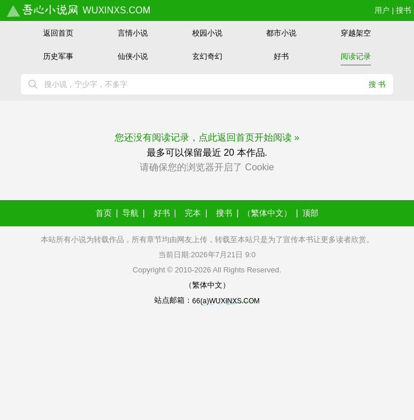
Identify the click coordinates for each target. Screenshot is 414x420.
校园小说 (207, 33)
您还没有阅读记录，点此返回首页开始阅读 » (207, 137)
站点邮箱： (207, 300)
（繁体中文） (267, 213)
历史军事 (58, 56)
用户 (382, 10)
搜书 (403, 10)
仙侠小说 (133, 56)
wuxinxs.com (78, 10)
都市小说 (281, 33)
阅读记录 (356, 56)
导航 (130, 213)
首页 (103, 213)
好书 (281, 56)
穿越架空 (356, 33)
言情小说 (133, 33)
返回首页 (58, 33)
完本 (193, 213)
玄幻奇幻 (207, 56)
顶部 (310, 213)
